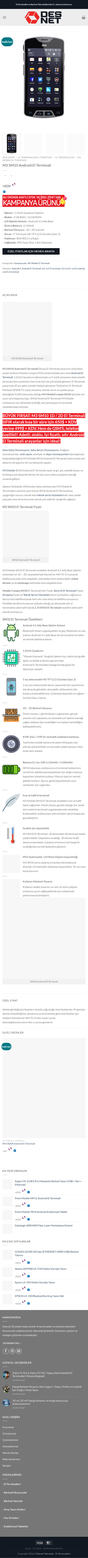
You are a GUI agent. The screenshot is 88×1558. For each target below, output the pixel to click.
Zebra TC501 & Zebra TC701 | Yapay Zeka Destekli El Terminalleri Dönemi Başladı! (42, 1374)
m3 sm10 (65, 268)
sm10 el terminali (10, 272)
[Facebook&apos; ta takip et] (6, 1351)
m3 (43, 268)
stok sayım (26, 454)
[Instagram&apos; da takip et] (12, 1351)
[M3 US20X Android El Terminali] (44, 1088)
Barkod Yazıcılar (13, 1500)
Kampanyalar (20, 263)
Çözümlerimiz (10, 1439)
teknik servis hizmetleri (50, 495)
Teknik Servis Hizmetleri (36, 594)
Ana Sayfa (8, 157)
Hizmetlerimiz (10, 1446)
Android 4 (16, 268)
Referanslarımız (11, 1459)
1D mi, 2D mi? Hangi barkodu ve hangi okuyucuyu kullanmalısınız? (40, 1402)
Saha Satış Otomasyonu (16, 449)
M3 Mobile (8, 470)
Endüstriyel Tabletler (16, 1526)
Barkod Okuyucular (15, 1492)
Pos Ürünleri (11, 1517)
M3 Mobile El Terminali (39, 263)
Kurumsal (8, 1427)
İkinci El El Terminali (65, 590)
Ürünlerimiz (9, 1433)
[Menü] (4, 17)
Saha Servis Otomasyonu (45, 449)
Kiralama (7, 594)
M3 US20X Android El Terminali (18, 1143)
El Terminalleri (64, 157)
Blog (28, 1548)
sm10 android (78, 268)
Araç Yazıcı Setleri (14, 1509)
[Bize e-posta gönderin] (19, 1351)
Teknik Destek (10, 1452)
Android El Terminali (31, 268)
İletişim (6, 1465)
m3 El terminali (53, 268)
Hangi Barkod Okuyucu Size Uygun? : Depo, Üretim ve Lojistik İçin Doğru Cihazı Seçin (47, 1388)
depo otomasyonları (57, 454)
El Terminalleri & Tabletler (35, 157)
